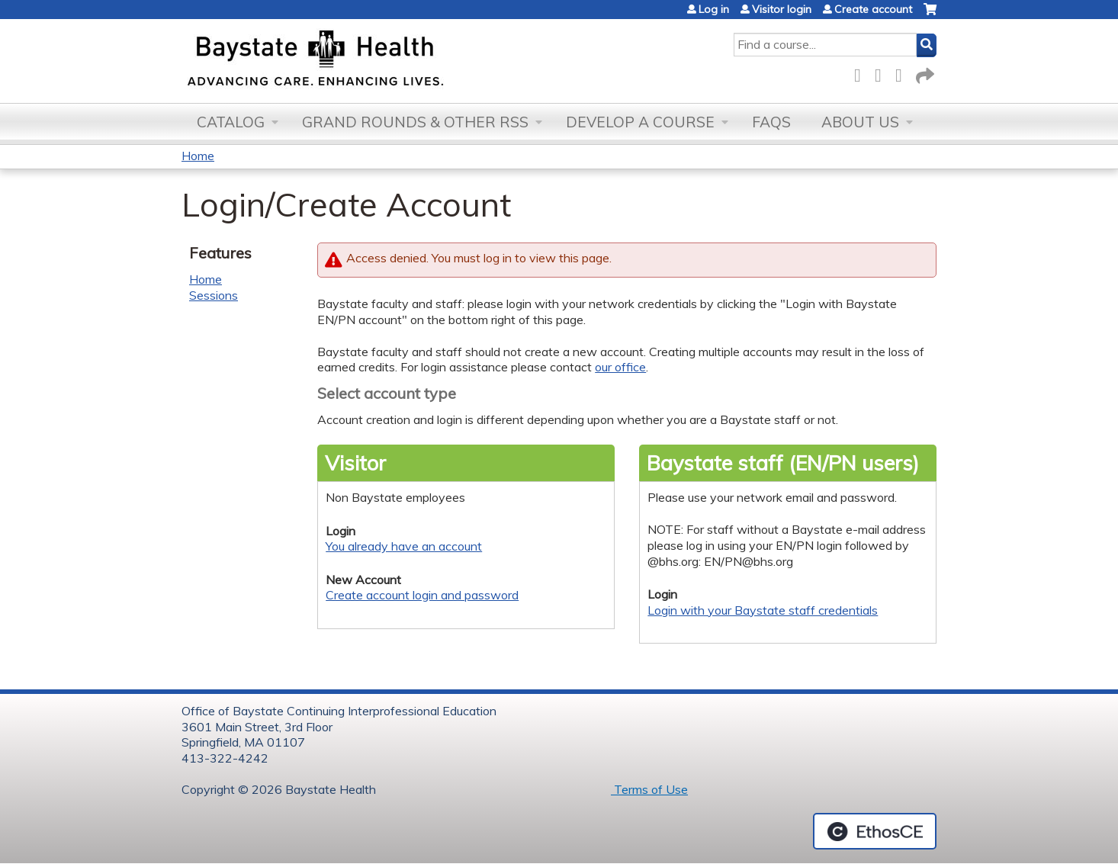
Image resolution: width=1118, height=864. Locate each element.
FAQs (771, 122)
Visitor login (781, 9)
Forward (923, 73)
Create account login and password (422, 594)
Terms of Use (649, 789)
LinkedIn (903, 73)
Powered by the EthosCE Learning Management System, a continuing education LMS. (874, 831)
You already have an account (404, 546)
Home (198, 155)
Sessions (213, 295)
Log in (714, 9)
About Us (860, 122)
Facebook (861, 73)
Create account (873, 9)
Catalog (231, 122)
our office (620, 366)
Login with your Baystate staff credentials (762, 610)
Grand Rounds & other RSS (415, 122)
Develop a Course (640, 122)
